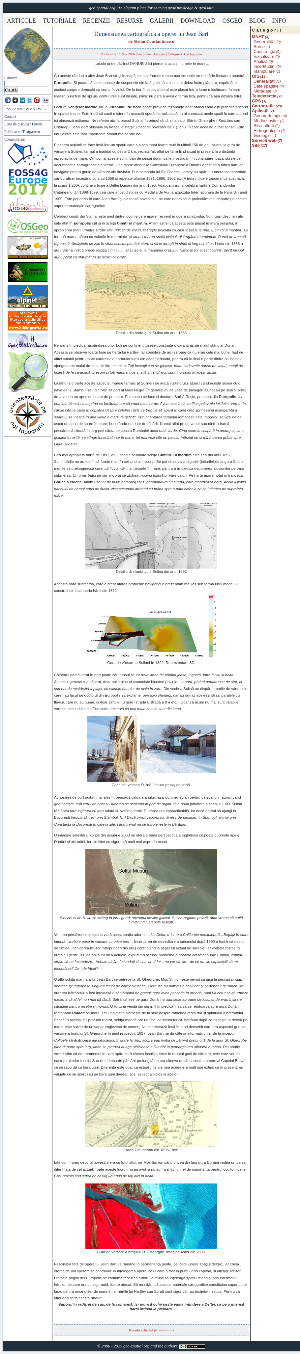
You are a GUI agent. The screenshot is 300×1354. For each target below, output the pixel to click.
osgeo (232, 20)
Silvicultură (264, 125)
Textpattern (31, 132)
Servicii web (264, 140)
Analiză (261, 61)
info (279, 20)
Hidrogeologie (267, 130)
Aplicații (260, 110)
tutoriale (59, 20)
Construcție (264, 51)
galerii (162, 20)
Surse (259, 46)
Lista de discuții (16, 124)
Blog (257, 20)
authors (170, 1345)
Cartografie (192, 54)
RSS (7, 109)
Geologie (262, 135)
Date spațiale (266, 86)
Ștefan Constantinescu (154, 41)
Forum (37, 124)
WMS (30, 109)
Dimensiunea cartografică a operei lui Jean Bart (151, 34)
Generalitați (264, 81)
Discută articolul (141, 1330)
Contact (10, 117)
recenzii (96, 20)
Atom (18, 109)
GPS (256, 100)
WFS (42, 109)
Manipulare (264, 71)
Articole (159, 54)
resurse (130, 20)
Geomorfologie (268, 115)
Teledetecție (264, 95)
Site (256, 145)
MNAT (258, 36)
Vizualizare (264, 56)
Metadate (262, 91)
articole (21, 20)
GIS (255, 76)
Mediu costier (266, 120)
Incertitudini (264, 66)
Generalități (264, 41)
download (198, 20)
